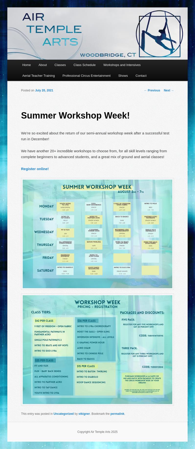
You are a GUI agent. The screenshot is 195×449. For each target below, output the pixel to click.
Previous (152, 90)
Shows (123, 75)
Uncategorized (64, 414)
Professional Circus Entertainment (86, 75)
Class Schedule (85, 65)
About (42, 65)
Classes (60, 65)
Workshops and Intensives (121, 65)
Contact (141, 75)
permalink (118, 414)
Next (169, 90)
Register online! (35, 169)
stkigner (84, 414)
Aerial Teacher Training (38, 75)
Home (26, 65)
